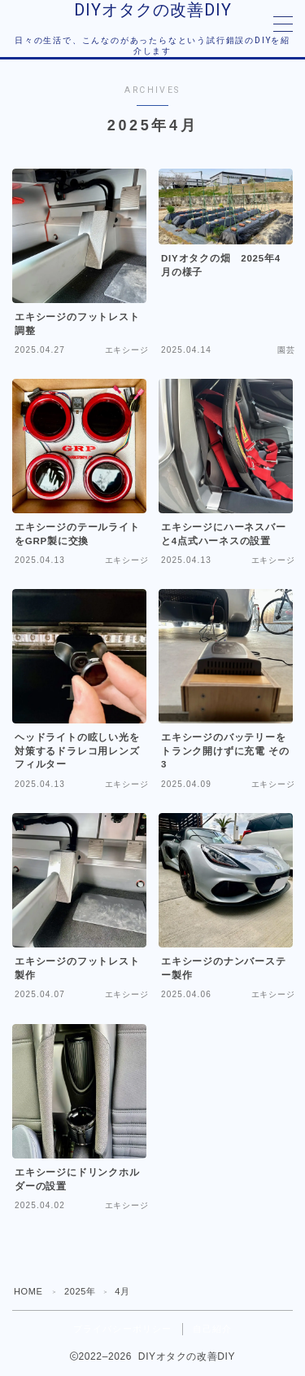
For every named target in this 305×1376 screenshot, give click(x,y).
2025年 (79, 1291)
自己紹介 (213, 1329)
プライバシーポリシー (122, 1329)
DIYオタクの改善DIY (153, 10)
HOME (28, 1291)
